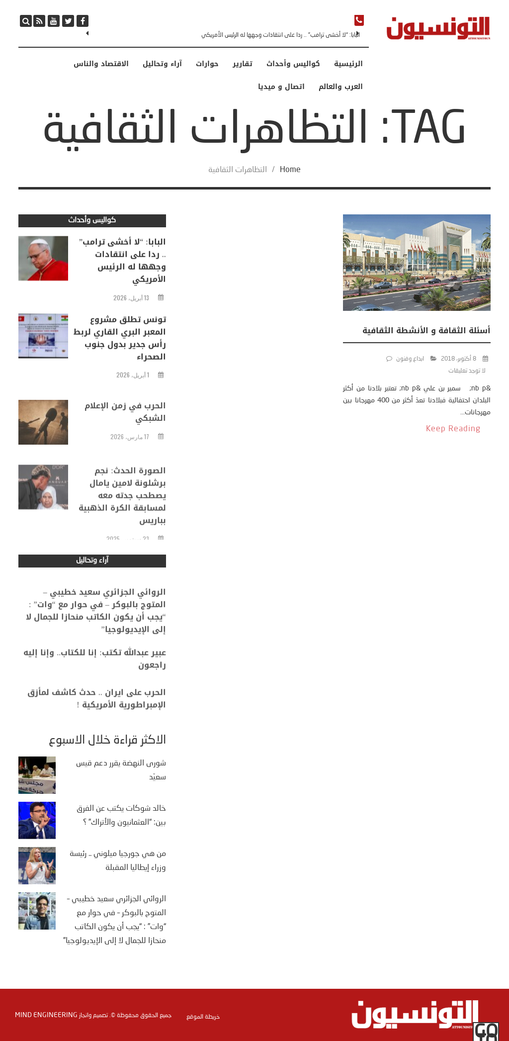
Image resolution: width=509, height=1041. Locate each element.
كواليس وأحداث (293, 64)
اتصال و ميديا (281, 87)
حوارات (207, 64)
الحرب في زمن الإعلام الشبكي (125, 433)
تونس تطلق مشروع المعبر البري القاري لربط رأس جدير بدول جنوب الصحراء (120, 344)
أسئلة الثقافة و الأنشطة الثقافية (426, 330)
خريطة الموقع (203, 1017)
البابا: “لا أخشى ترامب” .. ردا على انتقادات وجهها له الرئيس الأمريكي (280, 35)
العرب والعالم (341, 87)
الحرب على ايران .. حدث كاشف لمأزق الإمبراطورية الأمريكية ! (96, 712)
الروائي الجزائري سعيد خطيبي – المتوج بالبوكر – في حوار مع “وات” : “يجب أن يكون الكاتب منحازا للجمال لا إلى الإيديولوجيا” (96, 633)
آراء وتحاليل (162, 64)
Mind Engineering (46, 1015)
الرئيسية (348, 64)
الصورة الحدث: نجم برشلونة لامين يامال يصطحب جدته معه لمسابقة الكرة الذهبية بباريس (122, 527)
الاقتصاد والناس (101, 64)
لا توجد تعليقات (467, 371)
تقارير (243, 64)
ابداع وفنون (410, 359)
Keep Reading (453, 429)
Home (290, 170)
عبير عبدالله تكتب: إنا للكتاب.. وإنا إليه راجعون (94, 672)
